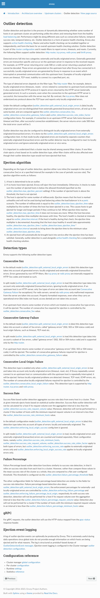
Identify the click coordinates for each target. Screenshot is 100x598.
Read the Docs (50, 593)
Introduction (13, 13)
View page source (88, 13)
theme (29, 593)
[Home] (4, 13)
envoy (52, 4)
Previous (10, 579)
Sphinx (16, 593)
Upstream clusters (53, 13)
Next (91, 579)
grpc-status (85, 520)
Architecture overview (32, 13)
